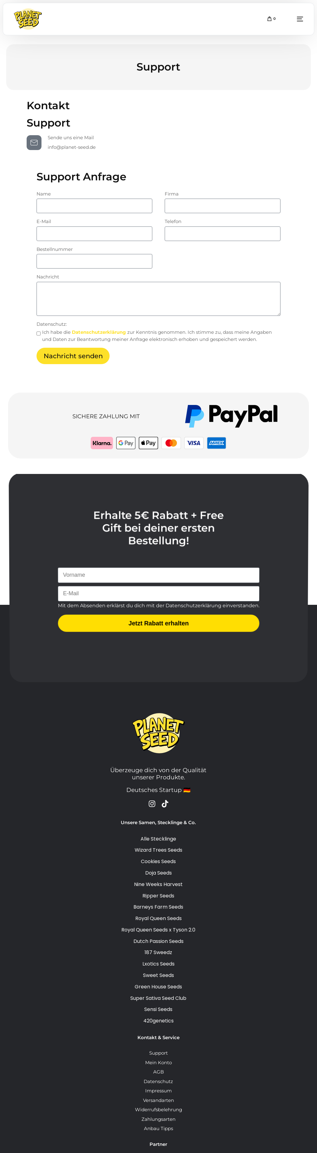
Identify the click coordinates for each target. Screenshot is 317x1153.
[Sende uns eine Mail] (34, 142)
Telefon (173, 221)
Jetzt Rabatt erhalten (158, 624)
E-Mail (44, 221)
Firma (172, 194)
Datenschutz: (52, 324)
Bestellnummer (55, 249)
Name (44, 194)
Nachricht (48, 277)
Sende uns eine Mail (71, 137)
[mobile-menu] (292, 19)
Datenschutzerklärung (99, 332)
